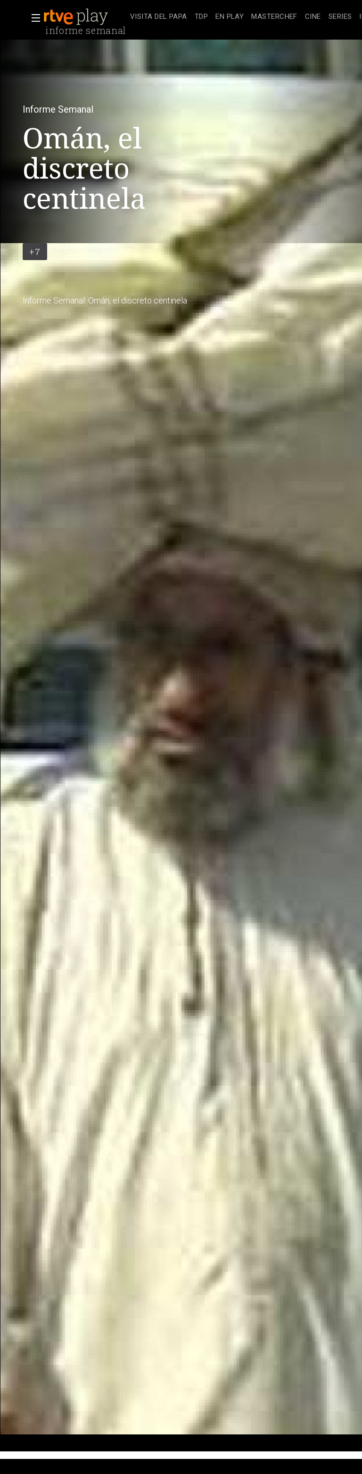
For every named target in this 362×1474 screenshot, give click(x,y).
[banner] (84, 17)
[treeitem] (158, 17)
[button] (33, 18)
